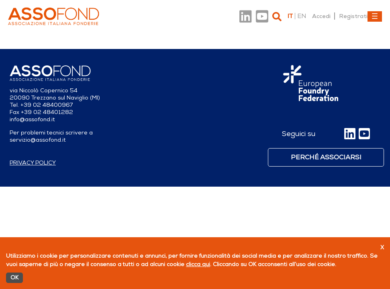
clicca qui (198, 264)
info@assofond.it (32, 119)
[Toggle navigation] (375, 16)
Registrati (353, 16)
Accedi (321, 16)
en (301, 16)
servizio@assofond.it (38, 139)
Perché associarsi (326, 157)
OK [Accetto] (14, 277)
